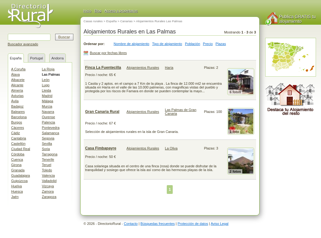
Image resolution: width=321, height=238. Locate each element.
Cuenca (17, 159)
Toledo (47, 170)
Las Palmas (51, 74)
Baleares (18, 112)
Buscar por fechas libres (108, 53)
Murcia (47, 106)
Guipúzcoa (19, 181)
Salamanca (50, 133)
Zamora (48, 191)
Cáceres (17, 127)
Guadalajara (20, 175)
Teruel (46, 165)
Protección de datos (193, 223)
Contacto (131, 223)
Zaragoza (49, 197)
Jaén (15, 197)
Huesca (17, 191)
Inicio (87, 11)
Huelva (16, 186)
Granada (18, 170)
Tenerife (48, 159)
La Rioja (48, 69)
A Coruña (18, 69)
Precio (208, 44)
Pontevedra (51, 127)
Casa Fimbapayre (100, 148)
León (46, 80)
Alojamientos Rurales (143, 67)
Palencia (48, 122)
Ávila (15, 101)
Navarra (48, 112)
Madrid (47, 96)
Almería (17, 90)
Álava (15, 74)
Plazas (221, 44)
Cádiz (15, 133)
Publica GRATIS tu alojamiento (297, 19)
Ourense (48, 117)
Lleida (46, 90)
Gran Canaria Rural (102, 111)
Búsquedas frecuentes (157, 223)
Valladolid (49, 181)
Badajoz (17, 106)
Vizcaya (48, 186)
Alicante (17, 85)
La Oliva (171, 148)
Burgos (16, 122)
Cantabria (18, 138)
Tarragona (50, 154)
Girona (16, 165)
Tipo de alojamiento (167, 44)
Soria (46, 149)
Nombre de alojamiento (132, 44)
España (16, 58)
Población (192, 44)
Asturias (17, 96)
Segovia (48, 138)
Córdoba (17, 154)
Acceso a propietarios (121, 11)
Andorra (57, 58)
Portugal (36, 58)
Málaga (47, 101)
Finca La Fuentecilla (103, 67)
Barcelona (19, 117)
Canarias (126, 21)
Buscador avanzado (23, 44)
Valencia (48, 175)
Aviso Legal (220, 223)
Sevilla (47, 143)
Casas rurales (93, 21)
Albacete (18, 80)
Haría (169, 67)
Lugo (46, 85)
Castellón (18, 143)
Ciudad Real (20, 149)
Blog (97, 11)
